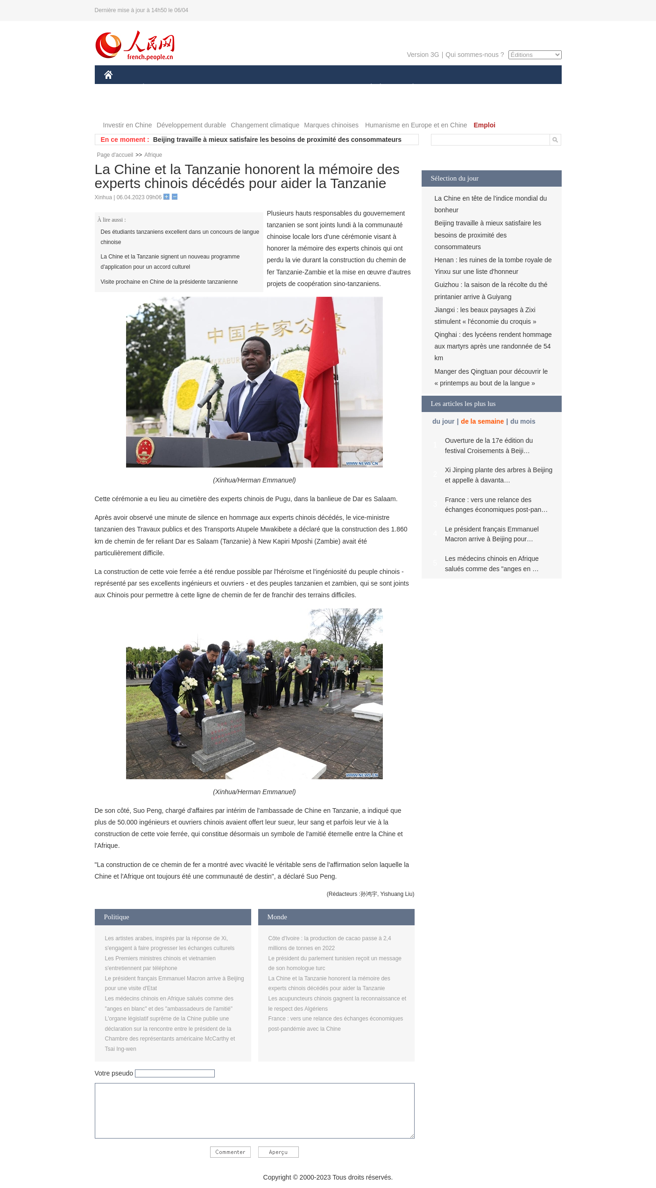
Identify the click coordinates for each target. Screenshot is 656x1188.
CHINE (120, 88)
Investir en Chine (127, 125)
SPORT (445, 88)
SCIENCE (283, 88)
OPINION (529, 88)
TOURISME (485, 88)
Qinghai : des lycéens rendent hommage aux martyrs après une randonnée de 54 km (493, 346)
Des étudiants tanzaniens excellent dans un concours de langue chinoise (180, 237)
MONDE (203, 88)
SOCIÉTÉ (367, 88)
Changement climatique (265, 125)
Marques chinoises (331, 125)
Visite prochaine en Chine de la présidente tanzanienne (169, 282)
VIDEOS (160, 107)
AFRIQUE (242, 88)
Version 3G (423, 54)
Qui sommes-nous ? (474, 54)
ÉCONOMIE (160, 88)
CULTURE (325, 88)
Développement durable (191, 125)
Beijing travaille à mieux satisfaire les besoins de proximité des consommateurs (277, 139)
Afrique (153, 155)
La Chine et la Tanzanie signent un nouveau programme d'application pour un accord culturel (170, 261)
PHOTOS (123, 107)
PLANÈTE (408, 88)
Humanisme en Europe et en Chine (416, 125)
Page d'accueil (115, 155)
